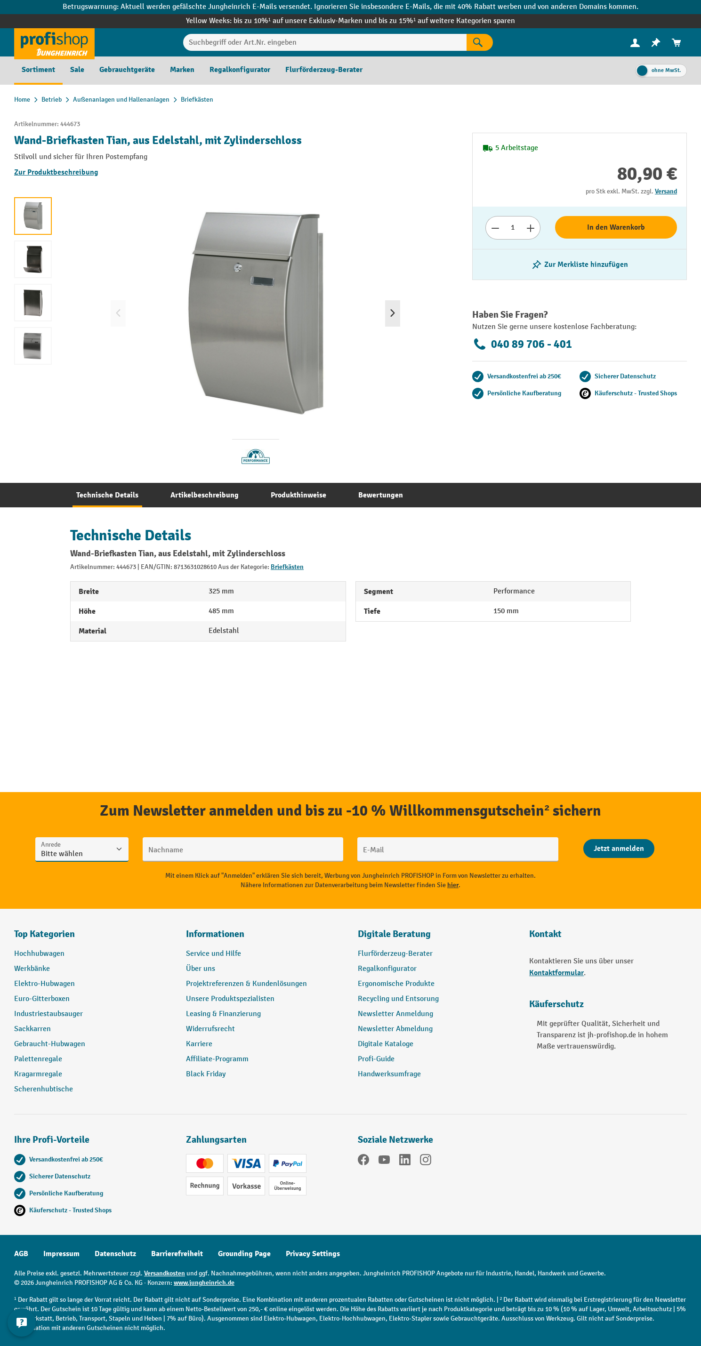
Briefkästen (287, 567)
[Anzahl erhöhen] (530, 228)
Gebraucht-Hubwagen (49, 1044)
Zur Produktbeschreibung (56, 172)
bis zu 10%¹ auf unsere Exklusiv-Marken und (306, 20)
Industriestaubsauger (48, 1013)
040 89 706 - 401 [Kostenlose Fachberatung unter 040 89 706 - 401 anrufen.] (522, 344)
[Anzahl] (513, 228)
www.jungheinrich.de (204, 1283)
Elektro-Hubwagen (44, 983)
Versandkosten (164, 1273)
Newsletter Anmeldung (395, 1013)
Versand (666, 191)
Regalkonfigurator (387, 968)
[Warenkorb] (676, 42)
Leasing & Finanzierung (223, 1013)
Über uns (200, 968)
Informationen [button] (215, 934)
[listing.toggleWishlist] (579, 264)
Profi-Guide (376, 1059)
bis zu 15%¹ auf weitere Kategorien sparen (447, 20)
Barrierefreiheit (177, 1253)
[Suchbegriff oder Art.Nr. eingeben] (324, 42)
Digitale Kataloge (385, 1044)
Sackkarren (32, 1029)
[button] (437, 938)
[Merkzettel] (655, 42)
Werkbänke (32, 968)
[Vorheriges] (118, 313)
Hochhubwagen (39, 953)
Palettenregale (38, 1059)
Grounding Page (244, 1253)
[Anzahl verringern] (495, 228)
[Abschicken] (618, 848)
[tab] (107, 495)
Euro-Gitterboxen (42, 998)
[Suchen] (480, 42)
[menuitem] (635, 42)
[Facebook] (363, 1161)
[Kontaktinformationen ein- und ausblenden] (23, 1322)
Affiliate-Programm (217, 1059)
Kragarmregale (38, 1074)
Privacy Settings (313, 1253)
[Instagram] (425, 1161)
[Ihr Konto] (635, 42)
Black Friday (206, 1074)
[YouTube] (384, 1161)
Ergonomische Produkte (396, 983)
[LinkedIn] (405, 1161)
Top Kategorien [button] (44, 934)
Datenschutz (115, 1253)
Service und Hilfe (213, 953)
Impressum (61, 1253)
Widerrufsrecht (210, 1029)
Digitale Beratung (394, 934)
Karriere (199, 1044)
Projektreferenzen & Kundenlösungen (246, 983)
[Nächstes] (392, 313)
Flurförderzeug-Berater (395, 953)
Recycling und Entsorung (398, 998)
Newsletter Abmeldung (395, 1029)
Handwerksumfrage (389, 1074)
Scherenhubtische (43, 1089)
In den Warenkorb (616, 227)
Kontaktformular (556, 972)
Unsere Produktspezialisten (230, 998)
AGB (21, 1253)
